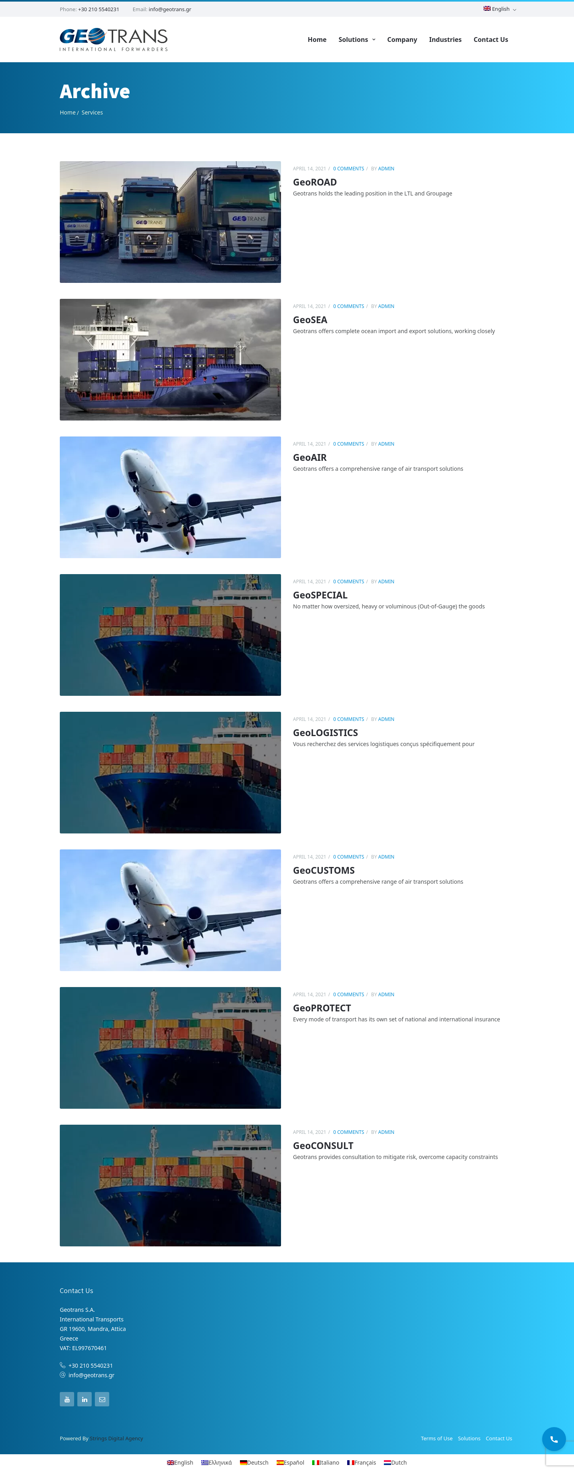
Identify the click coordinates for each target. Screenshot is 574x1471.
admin (386, 168)
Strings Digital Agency (116, 1438)
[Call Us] (554, 1439)
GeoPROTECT (322, 1007)
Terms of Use (437, 1438)
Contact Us (491, 39)
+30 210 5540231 (98, 9)
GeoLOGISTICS (325, 732)
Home (317, 39)
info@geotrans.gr (170, 9)
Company (402, 39)
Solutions (353, 39)
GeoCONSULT (323, 1145)
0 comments (348, 168)
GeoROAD (315, 181)
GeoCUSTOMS (324, 869)
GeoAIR (310, 456)
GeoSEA (310, 319)
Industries (445, 39)
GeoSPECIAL (320, 594)
